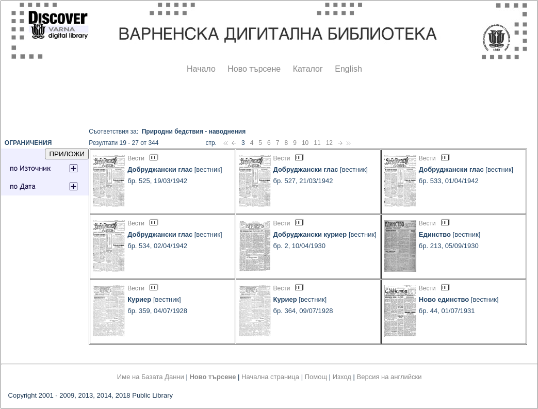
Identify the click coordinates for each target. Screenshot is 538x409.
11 (317, 142)
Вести (135, 158)
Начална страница (270, 377)
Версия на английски (389, 377)
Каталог (308, 68)
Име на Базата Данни (150, 377)
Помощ (316, 377)
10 (305, 142)
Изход (342, 377)
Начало (201, 68)
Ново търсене (254, 68)
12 (329, 142)
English (348, 68)
